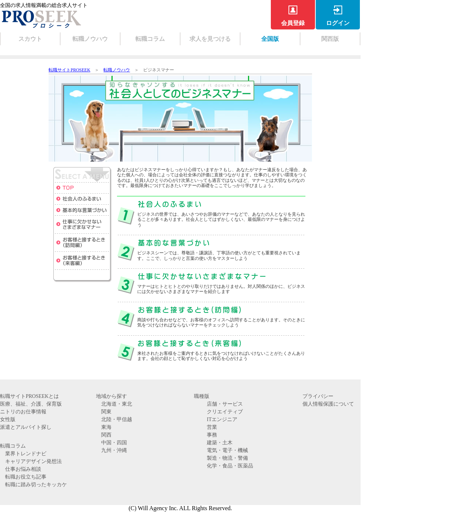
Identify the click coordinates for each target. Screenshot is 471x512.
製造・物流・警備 (227, 458)
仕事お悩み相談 (23, 469)
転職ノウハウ (90, 39)
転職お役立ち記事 (25, 477)
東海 (106, 427)
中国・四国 (114, 442)
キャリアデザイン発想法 (33, 461)
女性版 (7, 419)
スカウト (30, 39)
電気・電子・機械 (227, 450)
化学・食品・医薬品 (230, 466)
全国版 (270, 39)
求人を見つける (210, 39)
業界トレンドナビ (25, 453)
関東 (106, 411)
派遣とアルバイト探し (26, 427)
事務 (212, 435)
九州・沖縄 (114, 450)
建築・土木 (220, 442)
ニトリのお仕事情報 (23, 411)
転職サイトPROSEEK (69, 70)
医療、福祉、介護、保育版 (31, 404)
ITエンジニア (222, 419)
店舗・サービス (225, 404)
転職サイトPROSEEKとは (29, 396)
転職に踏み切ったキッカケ (36, 484)
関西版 (330, 39)
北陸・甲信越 (116, 419)
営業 (212, 427)
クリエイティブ (225, 411)
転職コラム (150, 39)
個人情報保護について (328, 404)
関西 (106, 435)
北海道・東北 (116, 404)
